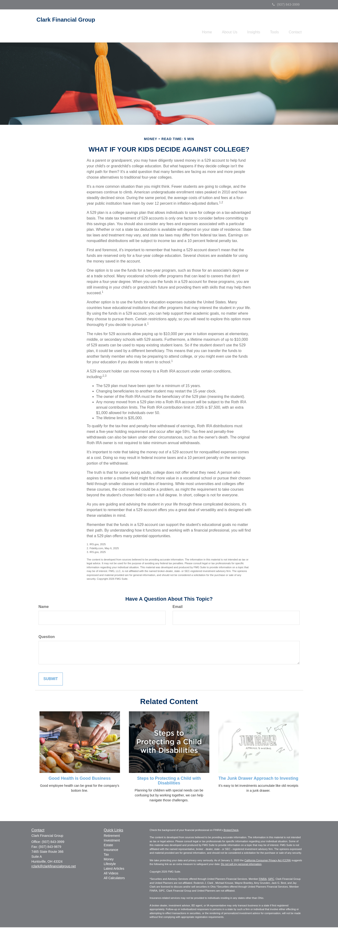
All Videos (111, 874)
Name (44, 607)
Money (109, 860)
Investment (112, 841)
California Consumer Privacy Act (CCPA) (267, 861)
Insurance (111, 850)
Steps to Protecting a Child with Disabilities (169, 781)
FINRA (262, 879)
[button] (223, 26)
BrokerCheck (231, 830)
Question (47, 637)
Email (178, 607)
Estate (108, 846)
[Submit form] (51, 679)
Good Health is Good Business (79, 779)
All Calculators (114, 879)
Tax (106, 855)
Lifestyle (110, 864)
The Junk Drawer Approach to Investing (258, 779)
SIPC (271, 879)
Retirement (112, 836)
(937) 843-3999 (286, 4)
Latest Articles (114, 869)
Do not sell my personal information (241, 864)
